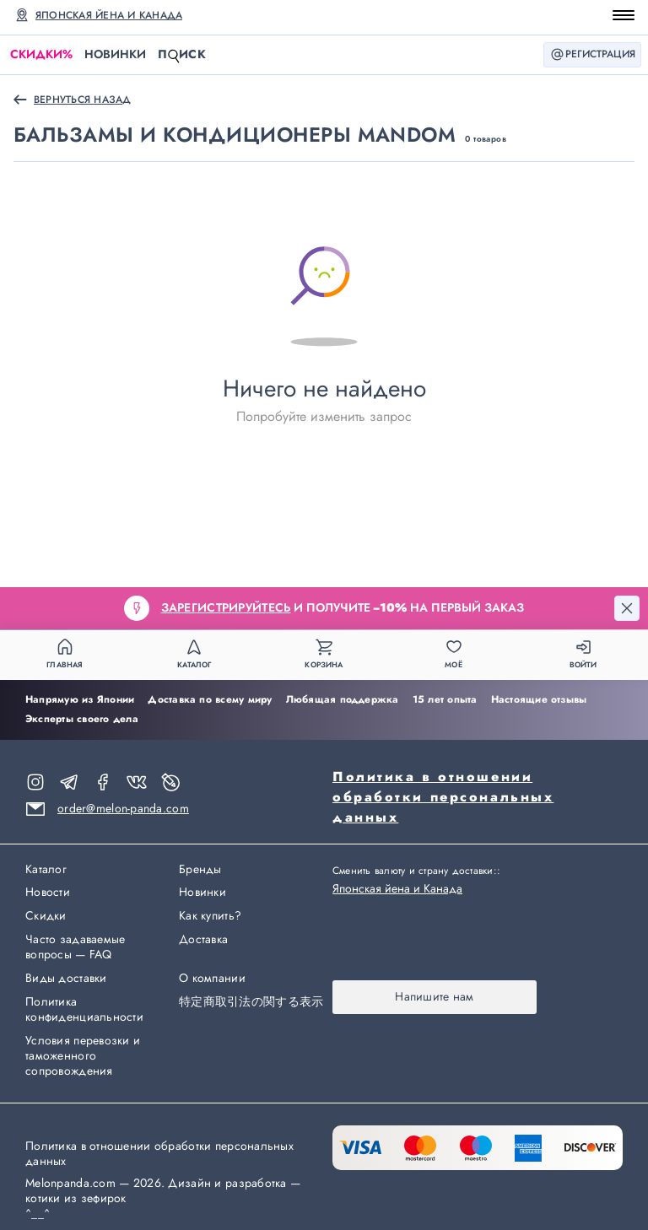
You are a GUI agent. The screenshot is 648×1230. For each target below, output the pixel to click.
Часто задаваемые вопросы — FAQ (75, 947)
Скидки (41, 54)
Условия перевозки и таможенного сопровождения (82, 1056)
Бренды (200, 869)
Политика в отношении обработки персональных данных (443, 797)
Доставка (203, 939)
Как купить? (210, 916)
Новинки (115, 54)
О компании (212, 978)
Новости (47, 892)
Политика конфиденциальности (84, 1010)
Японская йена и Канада (108, 15)
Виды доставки (66, 978)
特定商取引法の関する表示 (251, 1002)
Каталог (46, 869)
